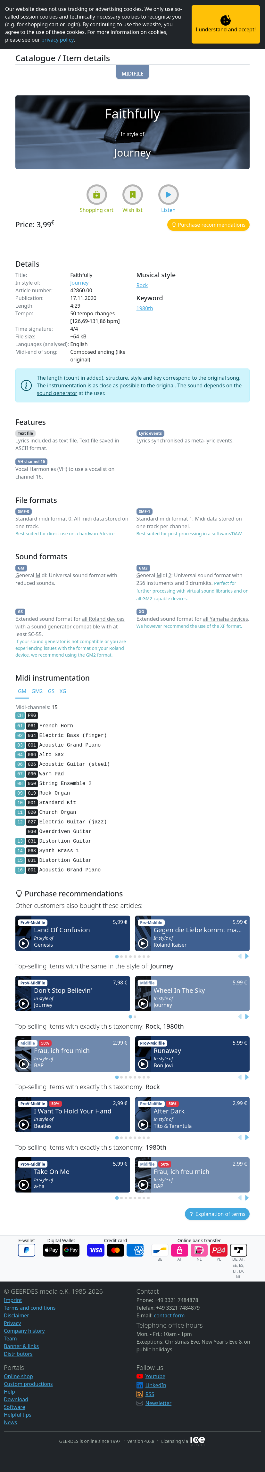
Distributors (18, 1353)
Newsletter (158, 1403)
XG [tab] (63, 691)
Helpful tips (17, 1414)
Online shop (18, 1376)
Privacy (12, 1323)
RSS (149, 1394)
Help (9, 1391)
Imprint (13, 1300)
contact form (169, 1315)
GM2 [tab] (37, 691)
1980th (145, 308)
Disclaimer (16, 1315)
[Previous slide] (240, 956)
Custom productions (28, 1383)
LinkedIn (155, 1385)
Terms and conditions (29, 1307)
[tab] (117, 956)
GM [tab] (22, 691)
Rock (142, 285)
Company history (24, 1330)
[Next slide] (246, 956)
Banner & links (21, 1346)
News (10, 1422)
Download (16, 1399)
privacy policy (57, 39)
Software (14, 1407)
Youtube (155, 1376)
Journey (79, 282)
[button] (132, 72)
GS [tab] (51, 691)
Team (10, 1338)
